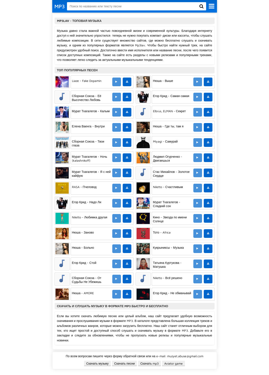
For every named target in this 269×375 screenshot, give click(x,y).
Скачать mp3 (149, 363)
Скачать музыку (97, 363)
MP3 (59, 6)
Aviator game (173, 363)
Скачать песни (124, 363)
